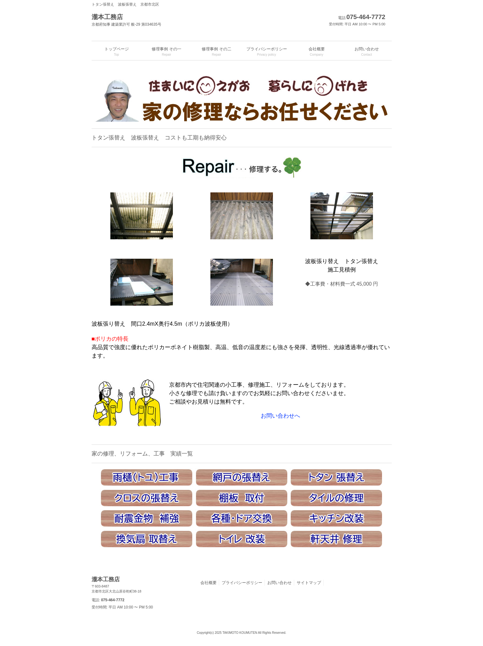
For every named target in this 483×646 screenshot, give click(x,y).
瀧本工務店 (170, 585)
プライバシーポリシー (242, 582)
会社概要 (208, 582)
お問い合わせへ (280, 416)
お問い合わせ (279, 582)
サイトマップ (309, 582)
